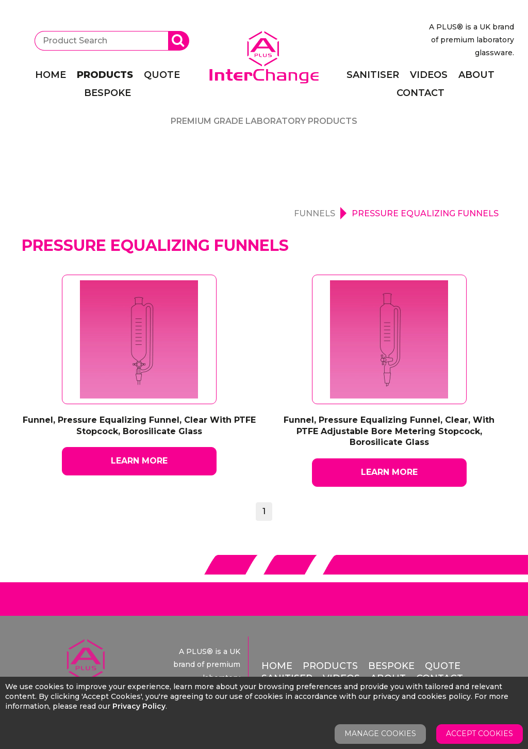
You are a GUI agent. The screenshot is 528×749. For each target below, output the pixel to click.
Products (105, 75)
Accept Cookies (479, 733)
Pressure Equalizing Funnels (425, 213)
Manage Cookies (380, 733)
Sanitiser (372, 75)
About (476, 75)
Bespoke (107, 93)
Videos (429, 75)
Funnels (314, 213)
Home (50, 75)
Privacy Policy (139, 706)
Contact (420, 93)
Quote (162, 75)
